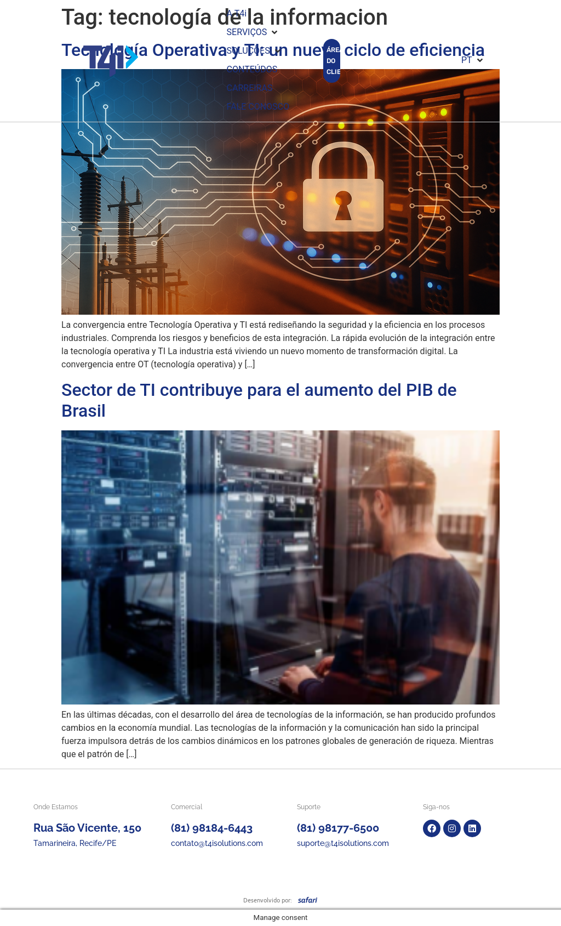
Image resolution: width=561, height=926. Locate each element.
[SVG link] (307, 899)
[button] (253, 32)
